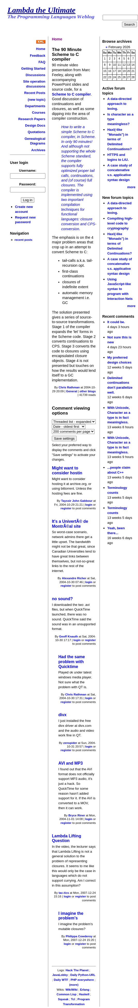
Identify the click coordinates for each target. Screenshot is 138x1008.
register (66, 508)
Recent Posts (34, 93)
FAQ (41, 62)
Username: (27, 170)
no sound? (62, 599)
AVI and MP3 (70, 763)
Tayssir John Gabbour (76, 500)
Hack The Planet (77, 970)
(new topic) (36, 99)
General (71, 391)
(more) (73, 984)
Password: (27, 184)
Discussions (35, 75)
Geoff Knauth (68, 636)
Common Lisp (67, 994)
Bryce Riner (76, 815)
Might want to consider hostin (67, 470)
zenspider (70, 742)
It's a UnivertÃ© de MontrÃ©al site (70, 523)
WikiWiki (72, 989)
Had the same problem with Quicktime (71, 662)
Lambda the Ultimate (41, 10)
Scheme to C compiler (71, 94)
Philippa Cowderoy (79, 936)
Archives (38, 150)
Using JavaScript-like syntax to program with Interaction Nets (120, 289)
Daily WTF (61, 979)
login (88, 504)
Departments (35, 106)
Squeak (63, 999)
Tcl (73, 999)
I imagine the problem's (70, 915)
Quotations (36, 132)
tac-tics (64, 892)
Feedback (37, 55)
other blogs (87, 391)
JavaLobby (60, 974)
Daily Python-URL (82, 974)
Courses (38, 112)
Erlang (84, 989)
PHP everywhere (82, 979)
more (131, 187)
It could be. (116, 322)
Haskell (84, 994)
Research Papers (31, 119)
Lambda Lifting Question (66, 838)
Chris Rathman (69, 387)
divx (62, 715)
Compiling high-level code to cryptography (120, 223)
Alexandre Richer (74, 578)
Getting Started (33, 68)
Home (40, 49)
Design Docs (35, 125)
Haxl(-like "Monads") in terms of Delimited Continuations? (119, 139)
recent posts (23, 239)
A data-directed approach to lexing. (119, 103)
